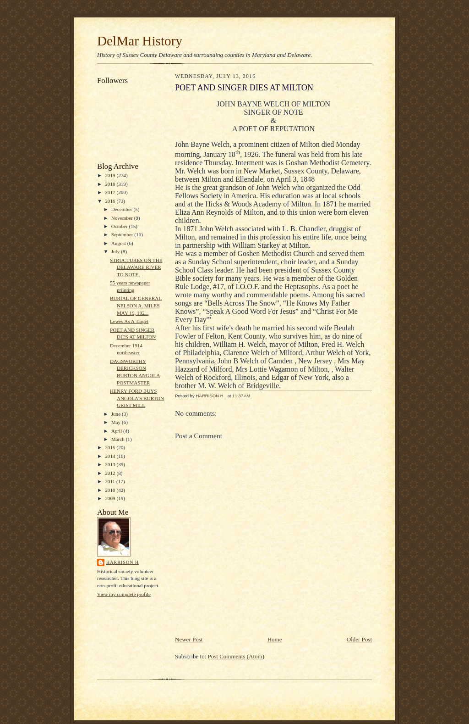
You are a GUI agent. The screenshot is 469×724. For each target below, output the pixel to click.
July (116, 251)
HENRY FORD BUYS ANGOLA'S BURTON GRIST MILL (137, 398)
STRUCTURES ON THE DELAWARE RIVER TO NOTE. (136, 267)
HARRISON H (122, 562)
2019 (110, 175)
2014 (110, 456)
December (122, 209)
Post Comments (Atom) (236, 656)
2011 (110, 481)
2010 (110, 490)
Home (274, 639)
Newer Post (188, 639)
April (117, 431)
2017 (110, 192)
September (123, 234)
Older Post (359, 639)
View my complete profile (124, 594)
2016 (110, 201)
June (116, 414)
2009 (110, 498)
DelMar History (139, 40)
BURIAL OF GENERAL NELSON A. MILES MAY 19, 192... (136, 305)
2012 (110, 473)
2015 (110, 447)
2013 (110, 464)
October (120, 226)
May (116, 422)
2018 (110, 184)
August (119, 243)
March (118, 439)
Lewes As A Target (129, 321)
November (122, 218)
